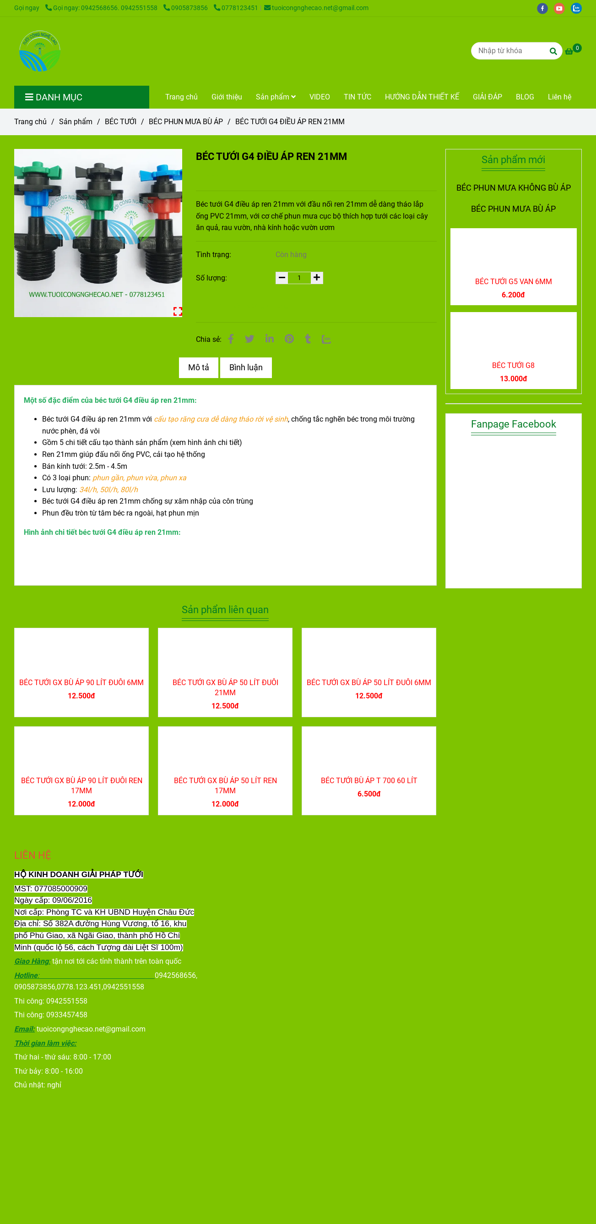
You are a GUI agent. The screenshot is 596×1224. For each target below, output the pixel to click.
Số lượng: (212, 278)
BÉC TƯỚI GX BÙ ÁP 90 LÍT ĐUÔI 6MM (81, 682)
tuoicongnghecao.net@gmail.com (316, 8)
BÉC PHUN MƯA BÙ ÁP (186, 121)
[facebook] (545, 8)
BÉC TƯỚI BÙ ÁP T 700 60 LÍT (369, 780)
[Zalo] (326, 339)
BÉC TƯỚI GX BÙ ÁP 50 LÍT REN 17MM (225, 785)
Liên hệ (559, 97)
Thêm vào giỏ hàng (252, 306)
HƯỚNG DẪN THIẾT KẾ (422, 97)
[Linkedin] (269, 339)
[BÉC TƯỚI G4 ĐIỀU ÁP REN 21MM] (39, 51)
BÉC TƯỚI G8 (513, 365)
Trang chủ (181, 97)
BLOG (525, 97)
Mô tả (198, 367)
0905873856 (186, 8)
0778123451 (236, 8)
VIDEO (319, 97)
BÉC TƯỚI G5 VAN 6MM (513, 281)
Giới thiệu (226, 97)
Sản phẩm (276, 97)
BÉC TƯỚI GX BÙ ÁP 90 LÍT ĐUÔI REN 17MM (81, 785)
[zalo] (578, 8)
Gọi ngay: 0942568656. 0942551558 (102, 8)
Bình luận (246, 367)
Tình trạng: (214, 254)
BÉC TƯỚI (120, 121)
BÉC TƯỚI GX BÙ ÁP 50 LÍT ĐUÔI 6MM (369, 682)
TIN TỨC (357, 97)
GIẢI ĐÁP (487, 97)
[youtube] (562, 8)
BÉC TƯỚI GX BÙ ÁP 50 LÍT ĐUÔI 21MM (225, 687)
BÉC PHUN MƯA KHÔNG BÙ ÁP (513, 187)
